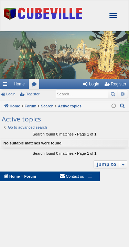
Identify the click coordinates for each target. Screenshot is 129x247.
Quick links (5, 84)
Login (10, 94)
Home (19, 84)
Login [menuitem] (94, 84)
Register (32, 94)
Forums (35, 85)
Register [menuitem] (118, 84)
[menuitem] (122, 106)
